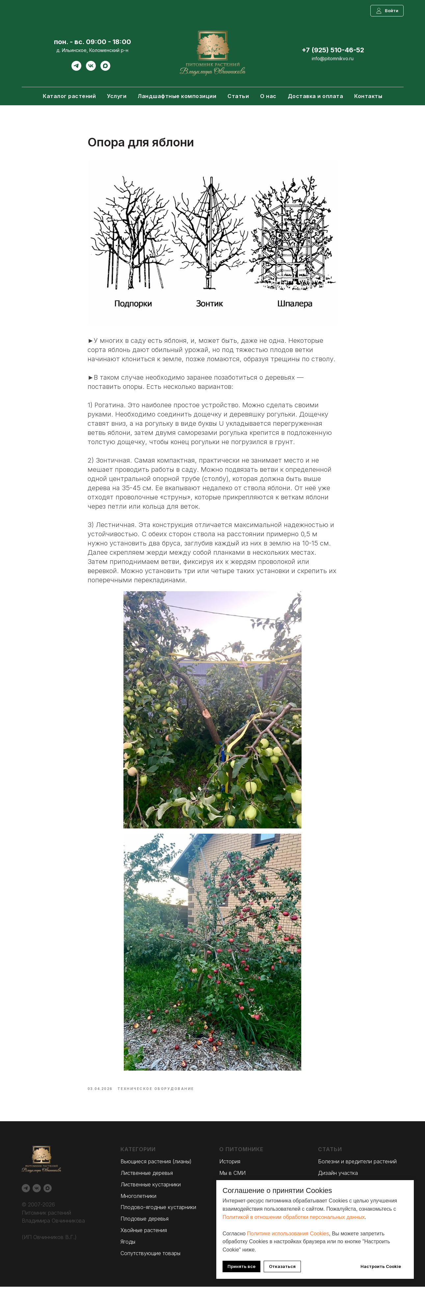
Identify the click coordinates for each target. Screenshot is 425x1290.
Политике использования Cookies (288, 1233)
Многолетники (138, 1199)
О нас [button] (268, 96)
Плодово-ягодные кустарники (158, 1210)
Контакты (368, 96)
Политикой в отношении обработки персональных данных (294, 1217)
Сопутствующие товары (150, 1256)
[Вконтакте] (91, 69)
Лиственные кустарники (150, 1187)
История (229, 1164)
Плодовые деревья (144, 1222)
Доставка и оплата (315, 96)
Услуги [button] (116, 96)
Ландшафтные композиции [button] (177, 96)
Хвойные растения (143, 1233)
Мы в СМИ (232, 1176)
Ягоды (127, 1244)
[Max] (105, 69)
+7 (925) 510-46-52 (333, 50)
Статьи (238, 96)
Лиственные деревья (146, 1176)
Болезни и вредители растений (357, 1164)
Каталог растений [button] (69, 96)
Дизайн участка (338, 1176)
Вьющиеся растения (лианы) (156, 1164)
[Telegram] (76, 69)
